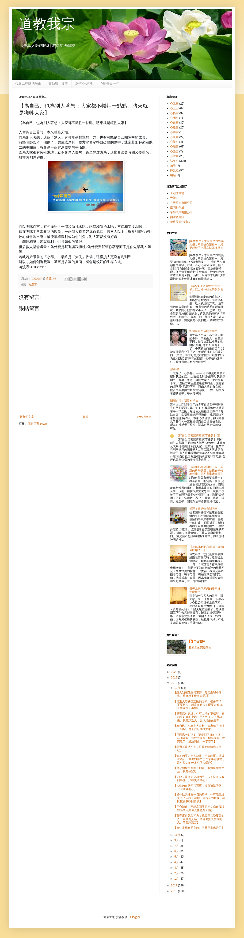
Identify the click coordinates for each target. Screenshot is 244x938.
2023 (174, 672)
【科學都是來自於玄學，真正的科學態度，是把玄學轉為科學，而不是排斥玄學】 (206, 470)
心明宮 (174, 118)
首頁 (85, 416)
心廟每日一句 (109, 83)
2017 (174, 885)
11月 (177, 834)
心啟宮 (174, 122)
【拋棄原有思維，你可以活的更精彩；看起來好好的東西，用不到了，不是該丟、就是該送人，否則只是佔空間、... (199, 717)
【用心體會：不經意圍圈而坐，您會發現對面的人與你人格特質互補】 (199, 808)
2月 (176, 873)
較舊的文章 (144, 416)
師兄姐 (174, 170)
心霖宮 (174, 156)
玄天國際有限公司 (181, 202)
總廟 (173, 175)
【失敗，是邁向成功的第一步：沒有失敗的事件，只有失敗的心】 (199, 778)
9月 (176, 840)
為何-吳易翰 (84, 83)
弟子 (173, 165)
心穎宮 (174, 146)
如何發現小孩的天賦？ (203, 331)
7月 (176, 846)
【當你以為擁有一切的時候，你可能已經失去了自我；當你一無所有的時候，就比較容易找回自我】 (199, 798)
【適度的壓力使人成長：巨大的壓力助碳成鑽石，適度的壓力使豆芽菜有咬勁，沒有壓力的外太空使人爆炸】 (199, 759)
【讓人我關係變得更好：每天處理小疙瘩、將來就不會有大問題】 (197, 694)
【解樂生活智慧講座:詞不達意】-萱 (198, 435)
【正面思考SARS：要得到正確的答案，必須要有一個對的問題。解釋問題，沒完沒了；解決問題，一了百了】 (199, 738)
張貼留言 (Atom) (38, 423)
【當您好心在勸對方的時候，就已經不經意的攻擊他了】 (206, 289)
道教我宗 (47, 24)
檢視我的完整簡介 (200, 647)
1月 (176, 878)
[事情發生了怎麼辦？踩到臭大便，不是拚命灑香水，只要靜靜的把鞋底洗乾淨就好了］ (206, 246)
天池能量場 (177, 193)
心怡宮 (174, 113)
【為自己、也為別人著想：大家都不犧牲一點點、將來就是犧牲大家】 (199, 727)
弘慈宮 (33, 284)
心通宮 (174, 127)
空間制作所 (177, 207)
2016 (174, 891)
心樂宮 (174, 141)
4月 (176, 862)
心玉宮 (174, 108)
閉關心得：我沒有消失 (184, 400)
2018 (174, 683)
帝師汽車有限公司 (181, 212)
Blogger (135, 917)
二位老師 (199, 641)
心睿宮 (174, 132)
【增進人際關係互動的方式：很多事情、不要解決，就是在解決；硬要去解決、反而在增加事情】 (199, 705)
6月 (176, 851)
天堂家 (174, 198)
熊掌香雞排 (177, 217)
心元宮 (174, 103)
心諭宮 (174, 151)
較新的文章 (27, 416)
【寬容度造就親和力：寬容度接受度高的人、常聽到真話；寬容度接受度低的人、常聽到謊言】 (199, 819)
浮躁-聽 (174, 369)
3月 (176, 867)
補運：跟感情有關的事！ (204, 508)
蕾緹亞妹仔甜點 (180, 221)
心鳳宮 (174, 137)
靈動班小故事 (58, 83)
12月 (177, 687)
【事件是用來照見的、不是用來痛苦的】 (199, 827)
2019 (174, 677)
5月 (176, 856)
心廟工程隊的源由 (28, 83)
